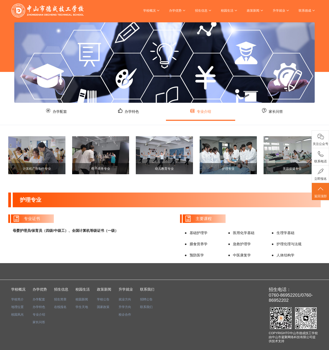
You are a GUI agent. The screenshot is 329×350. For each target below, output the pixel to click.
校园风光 (17, 314)
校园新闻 (81, 299)
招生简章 (60, 299)
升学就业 (279, 10)
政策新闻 (253, 10)
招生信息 (201, 10)
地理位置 (17, 307)
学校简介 (17, 299)
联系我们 (146, 307)
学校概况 (149, 10)
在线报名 (60, 307)
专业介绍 (202, 113)
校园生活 (227, 10)
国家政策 (103, 307)
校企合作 (125, 314)
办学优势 (175, 10)
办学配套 (52, 113)
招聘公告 (146, 299)
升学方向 (125, 307)
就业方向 (125, 299)
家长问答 (276, 113)
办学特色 (127, 113)
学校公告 (103, 299)
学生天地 (81, 307)
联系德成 (305, 10)
